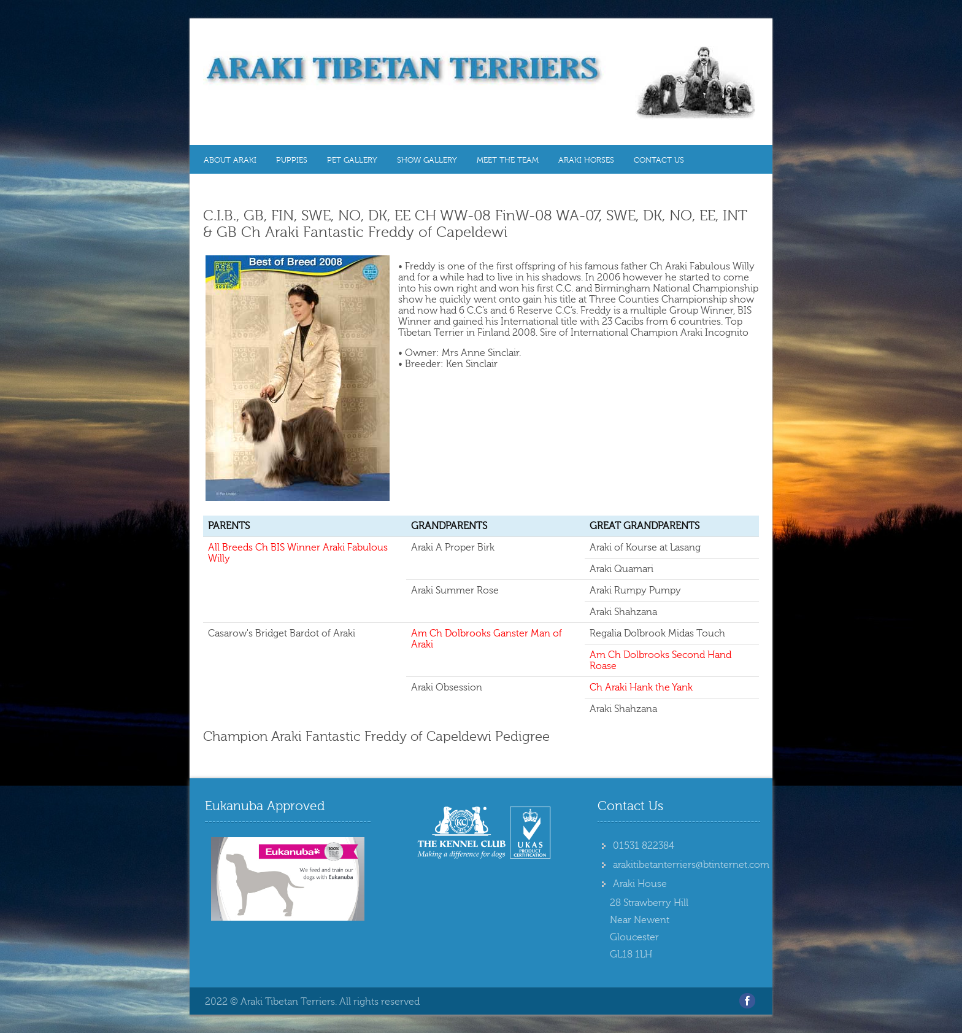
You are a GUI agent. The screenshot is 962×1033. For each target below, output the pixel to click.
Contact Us (659, 160)
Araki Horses (586, 160)
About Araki (230, 160)
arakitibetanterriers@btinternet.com (691, 864)
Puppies (291, 160)
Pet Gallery (352, 160)
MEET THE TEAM (508, 160)
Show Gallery (427, 160)
